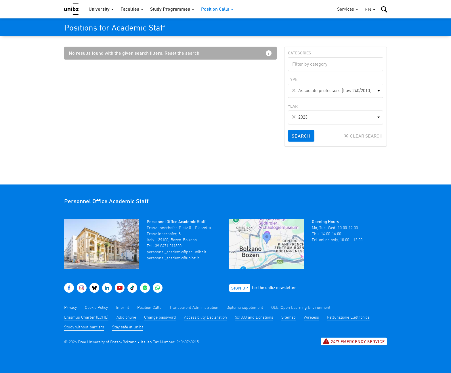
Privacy (70, 308)
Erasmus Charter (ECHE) (86, 317)
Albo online (126, 317)
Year (293, 106)
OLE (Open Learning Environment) (301, 308)
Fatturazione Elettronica (348, 317)
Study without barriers (84, 327)
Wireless (311, 317)
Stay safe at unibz (127, 327)
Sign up (239, 288)
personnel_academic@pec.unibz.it (177, 252)
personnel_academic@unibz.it (173, 258)
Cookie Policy (96, 308)
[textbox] (335, 63)
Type (292, 80)
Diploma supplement (244, 308)
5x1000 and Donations (254, 317)
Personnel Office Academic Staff (176, 222)
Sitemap (288, 317)
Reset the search (182, 53)
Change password (160, 317)
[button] (370, 10)
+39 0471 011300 (167, 246)
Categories (299, 53)
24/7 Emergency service (354, 341)
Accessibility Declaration (205, 317)
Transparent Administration (193, 308)
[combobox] (335, 64)
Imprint (122, 308)
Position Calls (149, 308)
